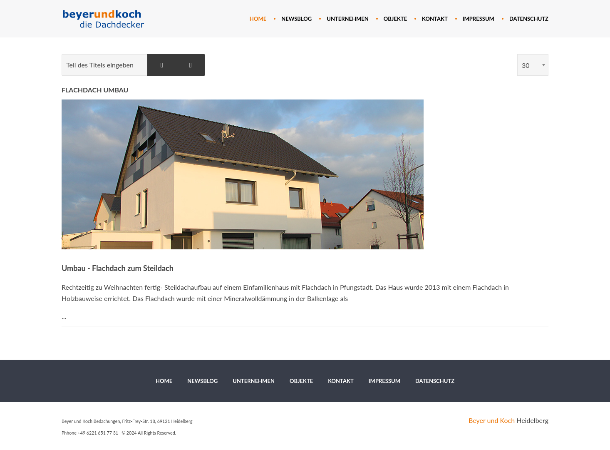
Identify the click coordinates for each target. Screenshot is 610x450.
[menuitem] (258, 18)
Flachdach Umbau (95, 90)
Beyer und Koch (492, 420)
